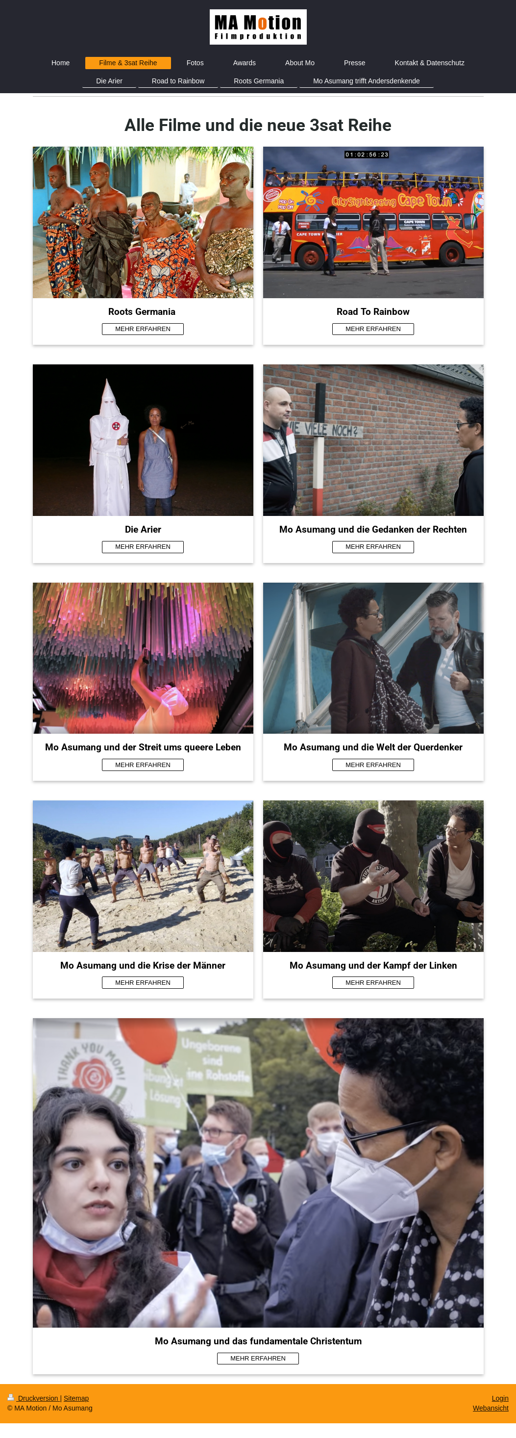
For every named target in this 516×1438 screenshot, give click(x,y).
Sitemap (76, 1398)
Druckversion (33, 1398)
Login (500, 1398)
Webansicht (491, 1408)
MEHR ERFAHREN (143, 329)
